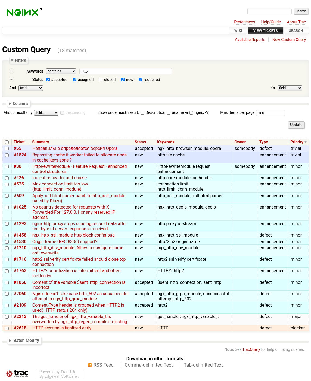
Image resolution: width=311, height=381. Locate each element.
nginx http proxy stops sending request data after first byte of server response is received (79, 226)
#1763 (20, 270)
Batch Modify (26, 340)
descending (76, 112)
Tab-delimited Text (203, 365)
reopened (152, 79)
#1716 (20, 259)
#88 (17, 166)
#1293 (20, 223)
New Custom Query (289, 39)
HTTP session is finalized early (61, 327)
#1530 (20, 241)
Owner (240, 142)
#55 (17, 148)
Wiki (238, 31)
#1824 (20, 155)
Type (263, 142)
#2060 (20, 293)
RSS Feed (104, 365)
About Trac (296, 22)
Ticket (19, 142)
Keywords (34, 71)
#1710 (20, 247)
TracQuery (251, 349)
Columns (20, 103)
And (12, 88)
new (129, 79)
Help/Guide (271, 22)
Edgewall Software (61, 376)
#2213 (20, 316)
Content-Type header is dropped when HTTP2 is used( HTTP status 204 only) (78, 308)
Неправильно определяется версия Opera (74, 148)
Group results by (18, 112)
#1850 (20, 282)
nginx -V (199, 112)
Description (153, 112)
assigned (86, 79)
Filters (20, 60)
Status (38, 79)
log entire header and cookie (59, 177)
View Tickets (265, 31)
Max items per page (237, 112)
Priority (296, 142)
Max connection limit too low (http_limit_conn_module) (60, 186)
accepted (59, 79)
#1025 (20, 207)
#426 (19, 177)
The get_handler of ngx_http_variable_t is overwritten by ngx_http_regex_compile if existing (79, 319)
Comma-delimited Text (149, 365)
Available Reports (250, 39)
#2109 (20, 305)
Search (296, 31)
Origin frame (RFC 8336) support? (64, 241)
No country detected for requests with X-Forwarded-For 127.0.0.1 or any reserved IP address (73, 212)
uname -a (177, 112)
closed (110, 79)
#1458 (20, 235)
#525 (19, 184)
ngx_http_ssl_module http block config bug (73, 235)
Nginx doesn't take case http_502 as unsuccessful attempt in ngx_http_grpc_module (80, 296)
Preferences (244, 22)
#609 (19, 195)
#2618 (20, 327)
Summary (40, 142)
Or (273, 88)
